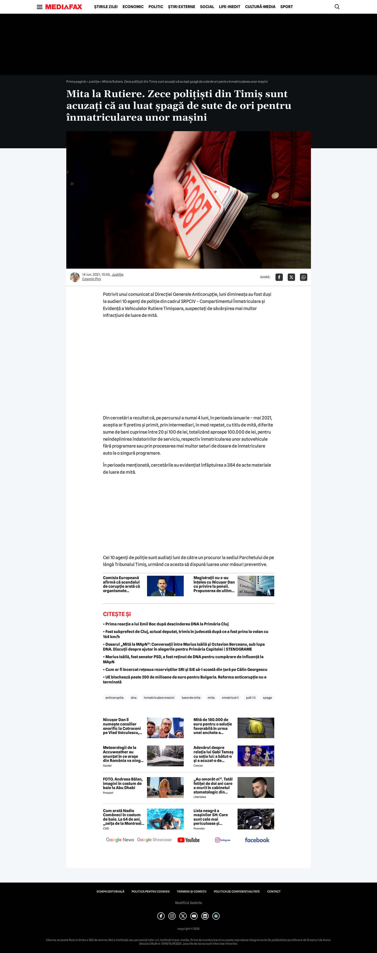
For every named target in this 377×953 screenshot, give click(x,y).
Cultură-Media (260, 7)
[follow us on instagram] (223, 840)
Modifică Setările (188, 903)
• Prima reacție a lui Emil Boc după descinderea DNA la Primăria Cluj (166, 624)
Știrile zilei (106, 7)
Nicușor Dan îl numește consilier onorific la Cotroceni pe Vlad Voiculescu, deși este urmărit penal (122, 726)
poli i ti (251, 698)
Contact (274, 891)
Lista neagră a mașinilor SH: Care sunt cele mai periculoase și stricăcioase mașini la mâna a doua (214, 817)
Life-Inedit (229, 7)
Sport (286, 7)
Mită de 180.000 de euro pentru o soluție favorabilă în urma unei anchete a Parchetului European (214, 726)
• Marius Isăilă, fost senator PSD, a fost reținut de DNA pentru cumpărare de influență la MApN (183, 659)
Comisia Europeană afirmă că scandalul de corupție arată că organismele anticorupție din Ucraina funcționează (123, 584)
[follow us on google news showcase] (154, 840)
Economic (133, 7)
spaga (267, 698)
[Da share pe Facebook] (279, 277)
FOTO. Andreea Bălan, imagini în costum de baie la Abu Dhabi (123, 783)
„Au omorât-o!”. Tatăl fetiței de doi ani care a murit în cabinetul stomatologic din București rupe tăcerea (213, 785)
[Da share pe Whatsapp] (303, 277)
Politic (156, 7)
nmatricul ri (230, 698)
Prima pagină (76, 81)
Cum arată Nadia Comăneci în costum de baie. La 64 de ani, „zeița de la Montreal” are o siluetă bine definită (123, 817)
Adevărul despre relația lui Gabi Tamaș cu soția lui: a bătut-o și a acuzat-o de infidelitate (213, 754)
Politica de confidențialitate (237, 891)
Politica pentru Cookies (151, 891)
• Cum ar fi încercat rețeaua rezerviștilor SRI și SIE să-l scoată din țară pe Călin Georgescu (185, 669)
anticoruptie (114, 698)
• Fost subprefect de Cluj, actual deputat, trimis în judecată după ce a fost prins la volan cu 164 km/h (185, 634)
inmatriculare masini (159, 698)
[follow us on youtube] (188, 840)
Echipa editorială (110, 891)
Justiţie (94, 81)
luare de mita (191, 698)
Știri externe (181, 7)
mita (211, 698)
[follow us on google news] (120, 840)
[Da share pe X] (291, 277)
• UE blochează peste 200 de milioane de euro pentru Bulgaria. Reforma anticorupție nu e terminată (184, 680)
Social (207, 7)
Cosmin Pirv (91, 279)
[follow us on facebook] (257, 840)
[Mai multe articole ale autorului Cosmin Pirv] (75, 277)
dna (134, 698)
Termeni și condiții (191, 891)
